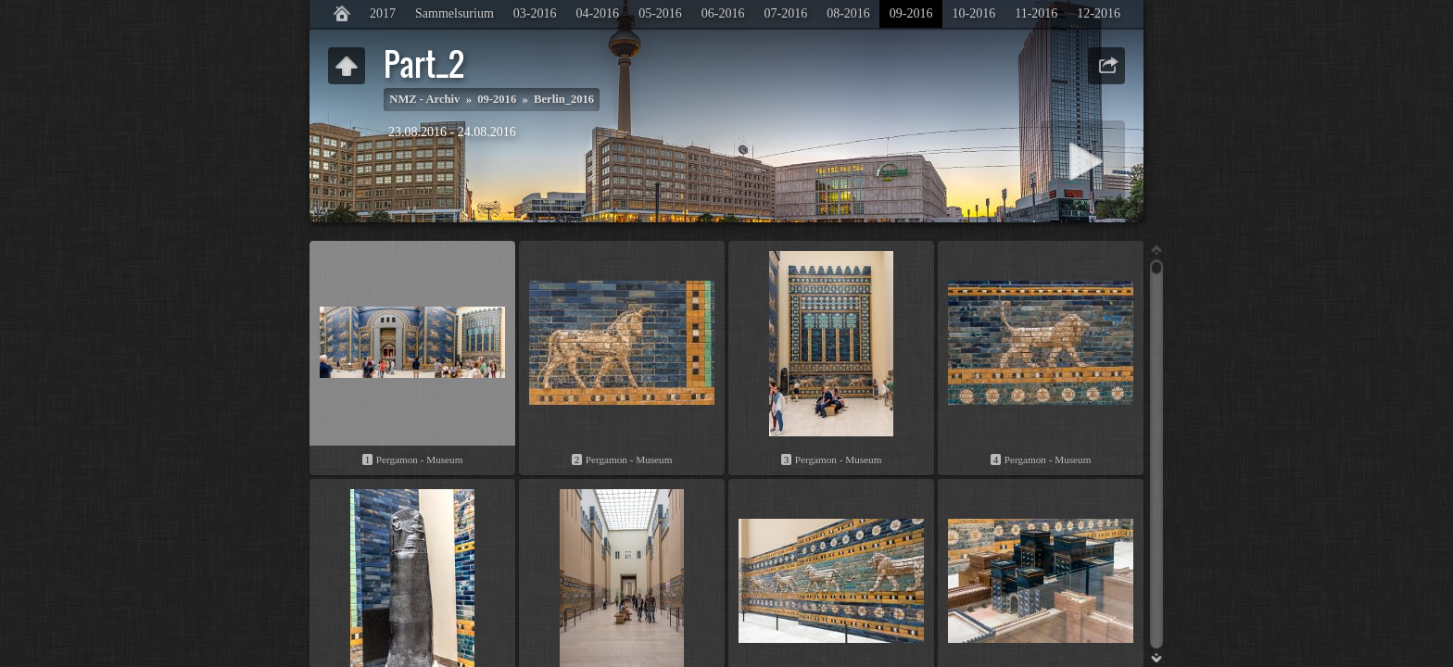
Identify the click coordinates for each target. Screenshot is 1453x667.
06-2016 (723, 13)
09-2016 (911, 13)
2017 (383, 13)
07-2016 (785, 13)
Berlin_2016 (564, 99)
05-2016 (660, 13)
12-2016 (1098, 13)
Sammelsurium (454, 13)
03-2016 (535, 13)
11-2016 (1036, 13)
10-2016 (973, 13)
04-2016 (597, 13)
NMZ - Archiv (424, 99)
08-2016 (848, 13)
